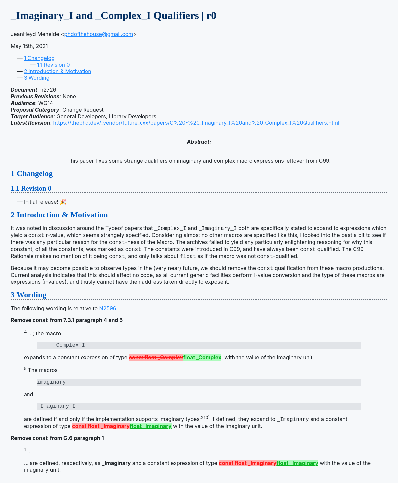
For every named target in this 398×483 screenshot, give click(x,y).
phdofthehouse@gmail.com (98, 34)
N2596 (107, 310)
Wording (37, 77)
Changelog (39, 58)
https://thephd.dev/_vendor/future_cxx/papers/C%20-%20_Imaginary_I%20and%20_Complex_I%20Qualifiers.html (196, 123)
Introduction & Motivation (57, 71)
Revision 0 (53, 64)
